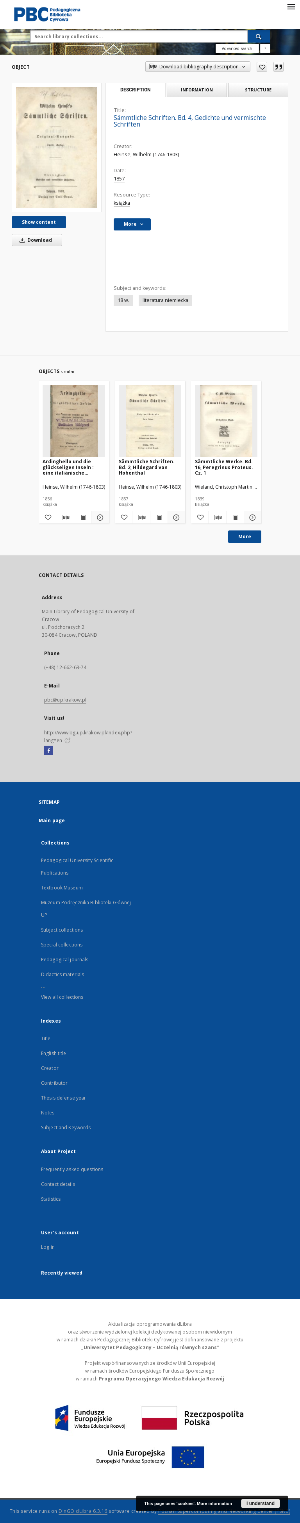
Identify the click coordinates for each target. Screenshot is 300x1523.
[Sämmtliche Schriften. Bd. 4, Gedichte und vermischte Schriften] (56, 147)
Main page (52, 820)
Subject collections (62, 930)
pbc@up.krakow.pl (65, 699)
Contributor (54, 1083)
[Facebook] (48, 750)
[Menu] (291, 6)
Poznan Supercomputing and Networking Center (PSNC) (224, 1511)
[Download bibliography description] (64, 517)
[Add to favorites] (262, 67)
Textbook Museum (62, 887)
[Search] (259, 36)
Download (34, 240)
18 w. (123, 300)
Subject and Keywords (66, 1127)
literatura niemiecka (165, 300)
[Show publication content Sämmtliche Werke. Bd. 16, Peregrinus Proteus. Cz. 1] (235, 517)
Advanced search (237, 48)
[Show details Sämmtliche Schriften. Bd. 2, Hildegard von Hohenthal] (175, 517)
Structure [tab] (258, 90)
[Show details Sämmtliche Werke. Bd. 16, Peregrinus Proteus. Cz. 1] (251, 517)
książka (122, 203)
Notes (48, 1112)
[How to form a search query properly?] (265, 48)
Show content (39, 222)
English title (53, 1053)
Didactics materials (62, 974)
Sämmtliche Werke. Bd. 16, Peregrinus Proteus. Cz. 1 (224, 467)
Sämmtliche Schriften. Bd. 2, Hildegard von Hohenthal (147, 467)
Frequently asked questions (72, 1169)
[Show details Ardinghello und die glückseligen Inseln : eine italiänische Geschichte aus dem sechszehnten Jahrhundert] (99, 517)
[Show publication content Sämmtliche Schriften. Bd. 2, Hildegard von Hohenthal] (159, 517)
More (244, 536)
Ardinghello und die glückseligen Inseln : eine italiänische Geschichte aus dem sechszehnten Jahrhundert (68, 467)
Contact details (58, 1184)
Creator (50, 1068)
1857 (119, 178)
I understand (260, 1503)
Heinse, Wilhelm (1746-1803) (146, 154)
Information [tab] (197, 90)
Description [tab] (135, 90)
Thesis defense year (63, 1097)
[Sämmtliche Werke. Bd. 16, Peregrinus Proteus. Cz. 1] (226, 421)
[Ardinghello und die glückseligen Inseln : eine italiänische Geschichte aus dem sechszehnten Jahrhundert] (74, 421)
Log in (48, 1247)
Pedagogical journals (64, 959)
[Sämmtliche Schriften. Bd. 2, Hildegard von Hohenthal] (150, 421)
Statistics (51, 1199)
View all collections (62, 997)
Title (46, 1038)
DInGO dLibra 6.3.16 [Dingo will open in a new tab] (83, 1511)
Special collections (61, 944)
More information (214, 1503)
